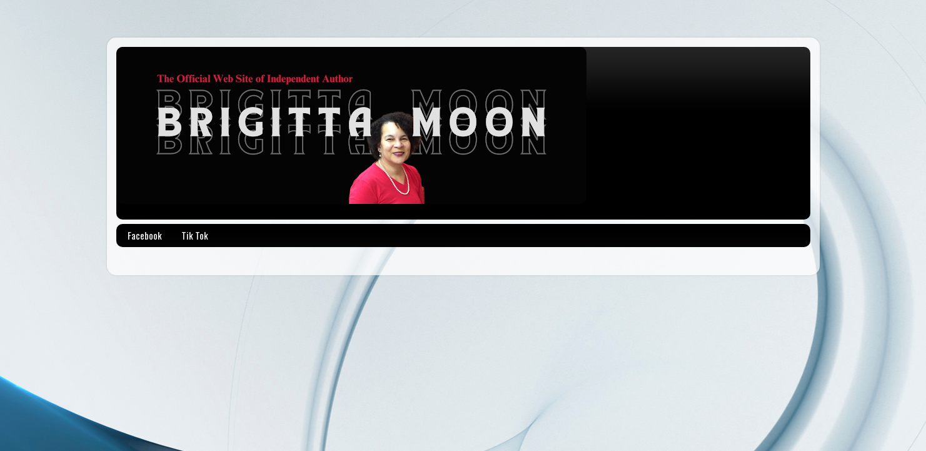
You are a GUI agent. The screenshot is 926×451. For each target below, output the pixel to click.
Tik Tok (194, 235)
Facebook (145, 235)
